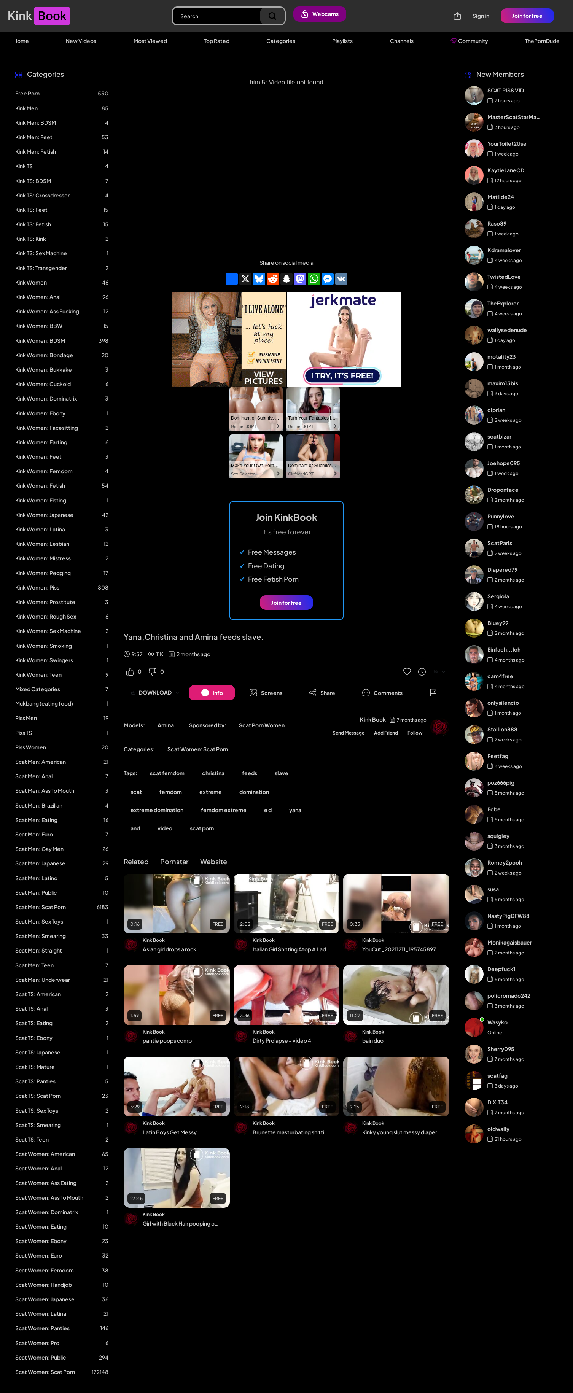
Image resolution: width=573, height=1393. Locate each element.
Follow (415, 733)
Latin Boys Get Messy (170, 1132)
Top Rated (216, 40)
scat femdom (167, 773)
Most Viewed (150, 40)
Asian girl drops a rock (169, 949)
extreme (210, 791)
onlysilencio (503, 702)
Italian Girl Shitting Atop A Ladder (292, 949)
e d (268, 809)
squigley (498, 835)
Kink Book (373, 719)
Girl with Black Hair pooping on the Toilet (182, 1223)
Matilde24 (500, 196)
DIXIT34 (497, 1102)
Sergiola (498, 596)
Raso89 (496, 223)
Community (469, 40)
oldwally (498, 1128)
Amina (166, 725)
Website (213, 861)
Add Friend (386, 733)
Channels (402, 40)
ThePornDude (542, 40)
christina (213, 773)
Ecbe (494, 809)
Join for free (527, 15)
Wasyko (497, 1022)
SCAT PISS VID (505, 90)
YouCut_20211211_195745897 (399, 949)
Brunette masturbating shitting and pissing (292, 1132)
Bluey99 (497, 622)
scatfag (497, 1075)
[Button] (212, 692)
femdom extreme (224, 809)
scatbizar (499, 436)
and (135, 828)
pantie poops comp (167, 1040)
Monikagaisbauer (509, 942)
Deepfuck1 (501, 968)
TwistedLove (504, 276)
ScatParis (499, 542)
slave (281, 773)
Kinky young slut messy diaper (399, 1132)
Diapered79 (502, 569)
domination (254, 791)
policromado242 (508, 995)
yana (295, 809)
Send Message (348, 733)
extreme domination (157, 809)
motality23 (501, 356)
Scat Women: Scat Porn (197, 749)
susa (493, 889)
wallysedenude (507, 329)
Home (21, 40)
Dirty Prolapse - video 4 (282, 1040)
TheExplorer (503, 303)
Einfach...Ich (503, 649)
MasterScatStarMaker (514, 116)
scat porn (202, 828)
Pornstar (174, 861)
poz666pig (500, 782)
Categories (280, 40)
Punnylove (500, 516)
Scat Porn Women (262, 725)
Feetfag (497, 755)
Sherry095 (500, 1048)
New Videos (81, 40)
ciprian (496, 409)
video (165, 828)
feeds (249, 773)
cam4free (500, 676)
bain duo (373, 1040)
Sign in (481, 15)
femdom (170, 791)
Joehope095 (503, 463)
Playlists (342, 40)
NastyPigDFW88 (508, 915)
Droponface (503, 489)
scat (136, 791)
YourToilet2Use (507, 143)
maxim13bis (502, 383)
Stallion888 (502, 729)
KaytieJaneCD (505, 170)
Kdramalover (504, 249)
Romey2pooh (504, 862)
